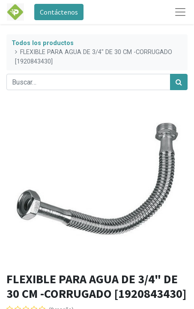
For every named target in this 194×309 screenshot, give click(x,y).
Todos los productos (43, 43)
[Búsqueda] (179, 82)
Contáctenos (59, 12)
